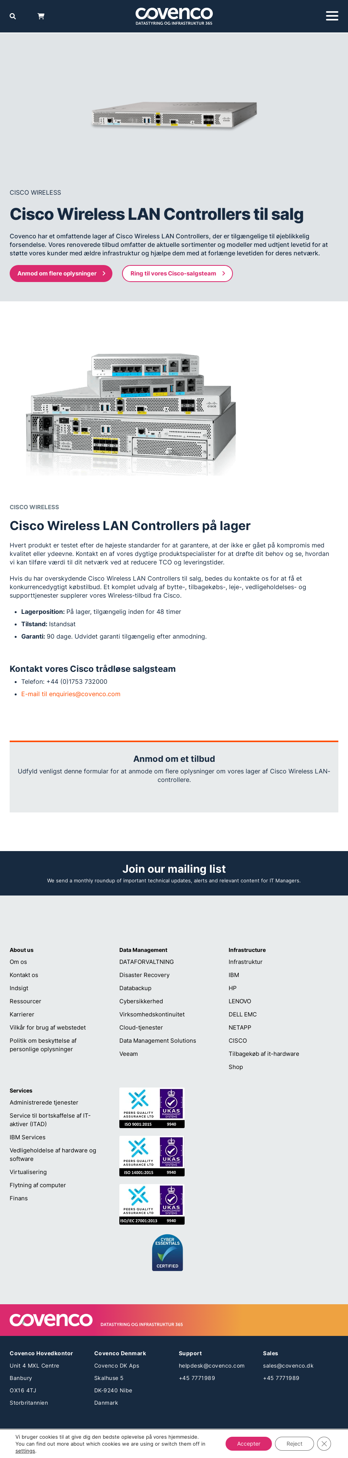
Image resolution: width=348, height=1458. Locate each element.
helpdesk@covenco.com (212, 1365)
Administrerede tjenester (44, 1102)
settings (25, 1451)
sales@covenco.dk (288, 1365)
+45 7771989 (197, 1378)
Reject (294, 1443)
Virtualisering (28, 1172)
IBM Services (28, 1137)
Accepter (248, 1443)
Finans (19, 1198)
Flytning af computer (38, 1185)
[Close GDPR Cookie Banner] (324, 1444)
